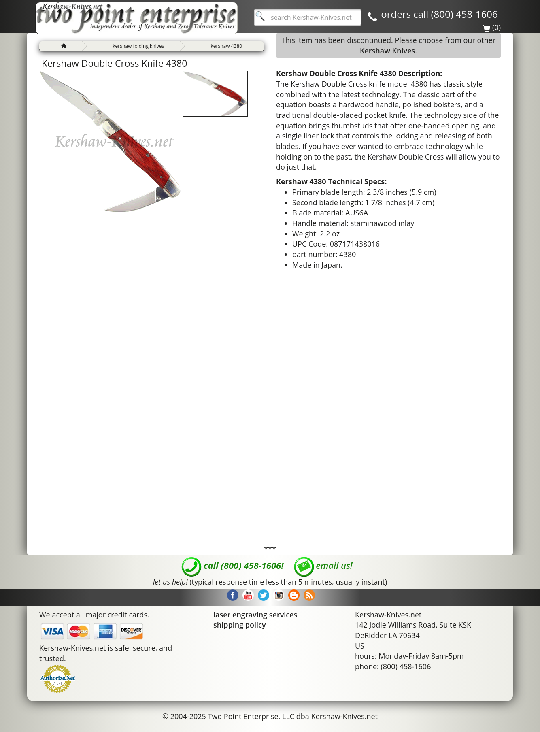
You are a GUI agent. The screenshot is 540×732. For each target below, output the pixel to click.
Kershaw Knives (387, 50)
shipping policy (239, 625)
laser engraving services (255, 614)
